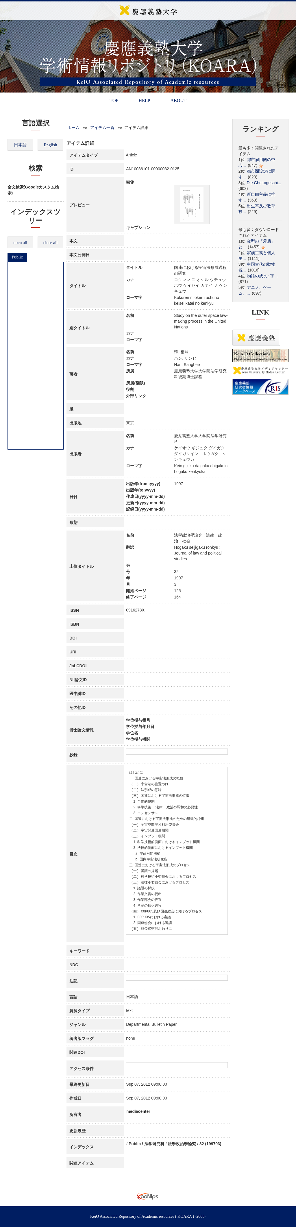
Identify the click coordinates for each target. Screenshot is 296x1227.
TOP (114, 100)
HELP (144, 100)
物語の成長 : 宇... (262, 276)
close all (50, 242)
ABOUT (178, 100)
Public (17, 257)
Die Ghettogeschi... (264, 182)
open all (20, 242)
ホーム (73, 127)
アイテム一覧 (102, 127)
